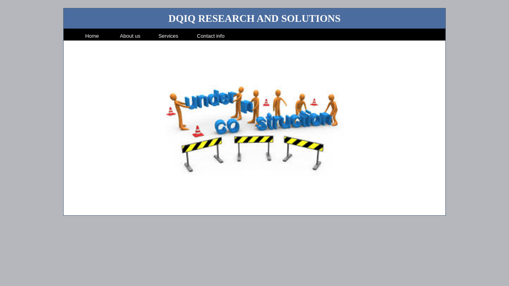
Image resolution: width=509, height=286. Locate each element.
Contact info (210, 36)
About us (130, 36)
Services (168, 36)
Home (92, 36)
